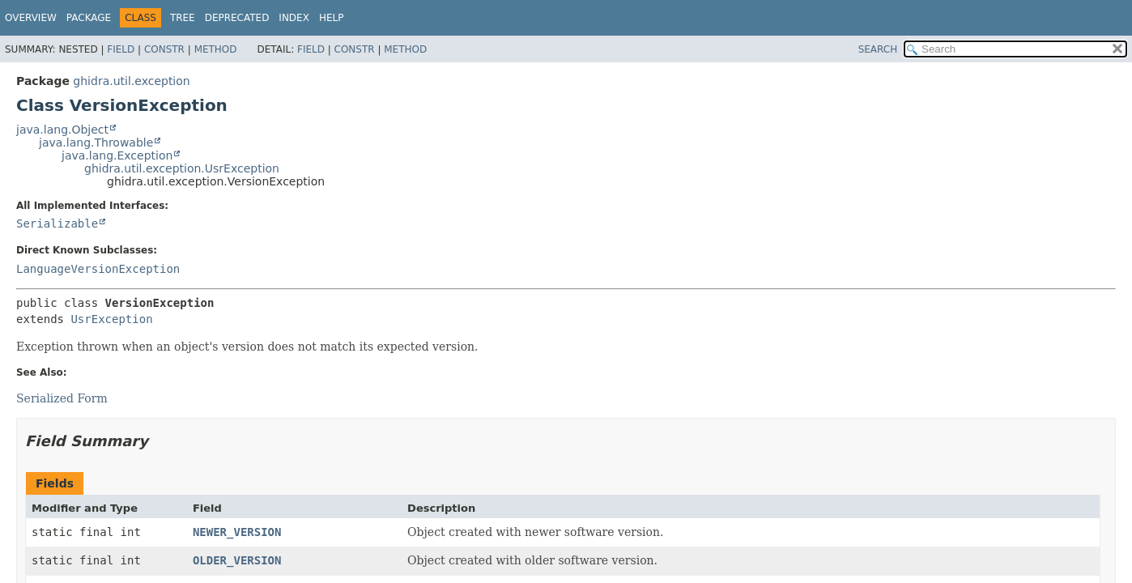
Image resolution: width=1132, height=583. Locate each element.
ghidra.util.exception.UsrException (181, 168)
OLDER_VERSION (237, 560)
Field (120, 49)
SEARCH (878, 49)
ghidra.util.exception (131, 80)
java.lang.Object (62, 129)
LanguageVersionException (98, 268)
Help (331, 17)
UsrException (111, 319)
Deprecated (237, 17)
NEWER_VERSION (237, 532)
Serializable (57, 223)
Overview (31, 17)
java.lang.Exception (117, 155)
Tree (182, 17)
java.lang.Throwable (96, 142)
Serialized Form (62, 398)
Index (294, 17)
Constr (164, 49)
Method (215, 49)
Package (88, 17)
